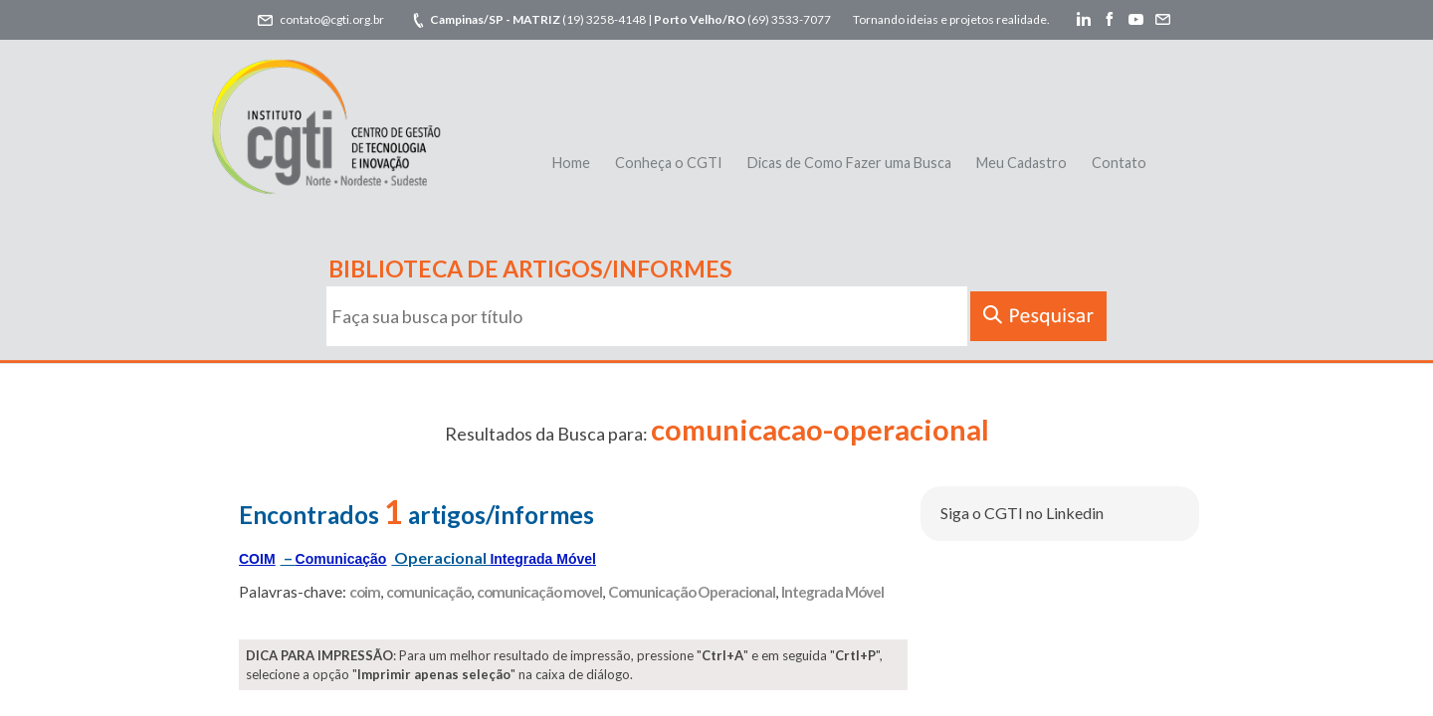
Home (571, 162)
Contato (1119, 162)
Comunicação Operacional (691, 592)
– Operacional (417, 557)
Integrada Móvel (832, 592)
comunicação (428, 592)
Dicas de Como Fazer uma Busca (849, 162)
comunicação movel (539, 592)
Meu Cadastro (1021, 162)
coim (364, 592)
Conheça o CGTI (668, 162)
